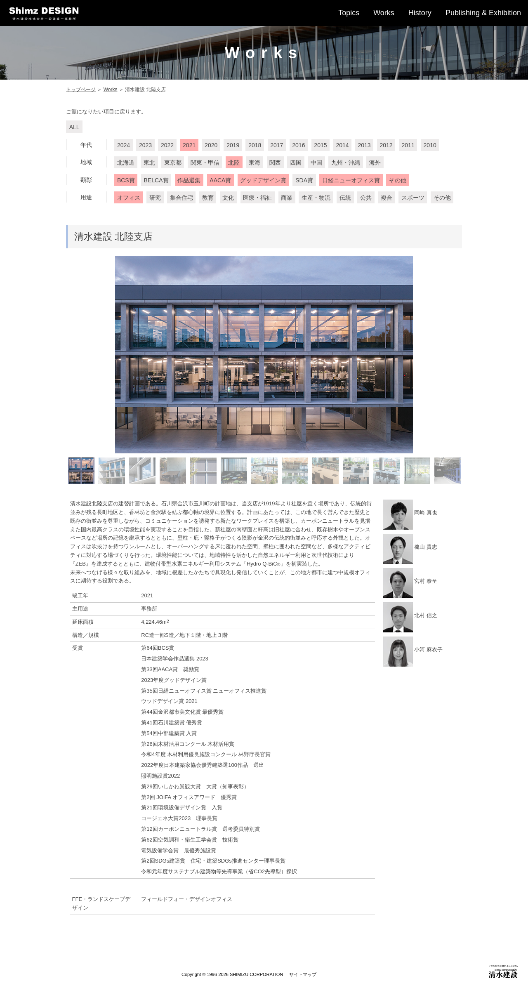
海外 (375, 163)
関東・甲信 (205, 163)
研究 (155, 198)
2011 (408, 145)
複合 (386, 198)
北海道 (125, 163)
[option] (264, 354)
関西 (275, 163)
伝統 (345, 198)
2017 (276, 145)
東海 (254, 163)
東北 (149, 163)
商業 (286, 198)
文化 (228, 198)
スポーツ (412, 198)
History (419, 13)
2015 (320, 145)
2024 (123, 145)
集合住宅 (181, 198)
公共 (366, 198)
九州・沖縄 (345, 163)
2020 (211, 145)
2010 (430, 145)
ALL (74, 127)
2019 (232, 145)
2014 (342, 145)
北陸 (234, 163)
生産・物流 (316, 198)
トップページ (81, 89)
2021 (189, 145)
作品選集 (188, 180)
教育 (208, 198)
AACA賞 (220, 180)
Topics (348, 13)
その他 (397, 180)
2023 (145, 145)
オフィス (128, 198)
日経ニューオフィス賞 (351, 180)
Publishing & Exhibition (483, 13)
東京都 (173, 163)
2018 (254, 145)
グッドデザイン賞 (263, 180)
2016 (298, 145)
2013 (364, 145)
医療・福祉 (257, 198)
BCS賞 (126, 180)
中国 (316, 163)
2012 (386, 145)
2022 (167, 145)
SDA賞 (304, 180)
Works (383, 13)
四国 (296, 163)
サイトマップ (302, 974)
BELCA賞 (156, 180)
